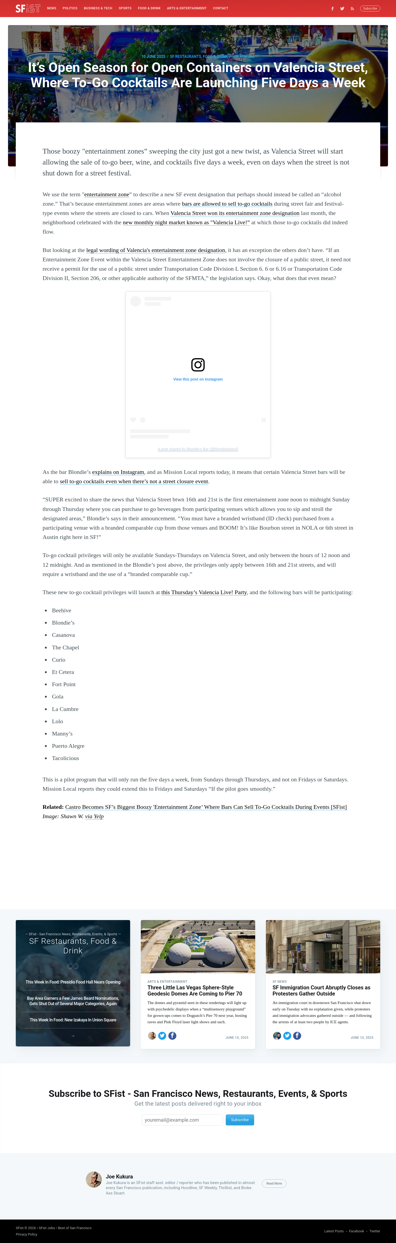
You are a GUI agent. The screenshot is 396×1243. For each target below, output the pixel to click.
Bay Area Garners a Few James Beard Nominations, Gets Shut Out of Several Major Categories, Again (73, 999)
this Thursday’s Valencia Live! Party (204, 592)
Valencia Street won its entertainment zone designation (235, 213)
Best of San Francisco (75, 1228)
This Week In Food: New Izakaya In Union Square (73, 1017)
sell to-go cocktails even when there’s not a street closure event (134, 481)
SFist (20, 1228)
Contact (220, 8)
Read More (274, 1183)
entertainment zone (106, 194)
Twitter (375, 1231)
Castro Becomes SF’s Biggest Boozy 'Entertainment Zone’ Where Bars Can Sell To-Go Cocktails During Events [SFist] (206, 807)
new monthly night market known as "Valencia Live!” (186, 222)
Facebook (356, 1231)
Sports (125, 8)
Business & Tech (98, 8)
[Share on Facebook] (172, 1033)
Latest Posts (334, 1231)
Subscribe (370, 8)
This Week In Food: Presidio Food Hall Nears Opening (73, 979)
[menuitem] (52, 8)
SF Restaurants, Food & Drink (199, 56)
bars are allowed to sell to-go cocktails (227, 203)
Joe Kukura (243, 56)
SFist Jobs (47, 1228)
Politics (70, 8)
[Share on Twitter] (162, 1033)
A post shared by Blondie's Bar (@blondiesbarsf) (198, 449)
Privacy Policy (26, 1234)
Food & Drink (149, 8)
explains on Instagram (118, 472)
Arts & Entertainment (187, 8)
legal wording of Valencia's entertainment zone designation (155, 250)
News (51, 8)
